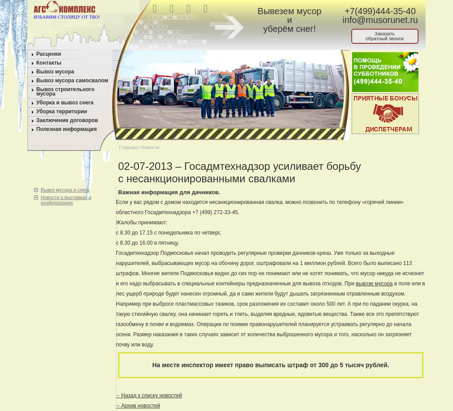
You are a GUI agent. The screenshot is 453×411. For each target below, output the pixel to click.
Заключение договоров (67, 120)
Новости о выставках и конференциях (66, 200)
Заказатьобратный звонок (384, 36)
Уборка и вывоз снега (65, 102)
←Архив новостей (138, 406)
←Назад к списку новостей (149, 395)
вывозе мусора (374, 283)
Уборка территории (61, 111)
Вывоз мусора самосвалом (72, 80)
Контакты (48, 63)
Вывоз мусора (55, 71)
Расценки (48, 54)
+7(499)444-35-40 (380, 11)
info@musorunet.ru (380, 20)
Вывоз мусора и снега (65, 189)
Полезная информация (66, 129)
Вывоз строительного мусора (65, 91)
